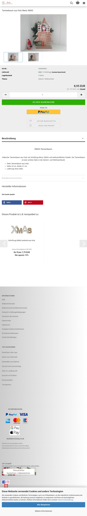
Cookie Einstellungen (9, 337)
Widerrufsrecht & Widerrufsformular (14, 308)
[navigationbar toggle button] (84, 3)
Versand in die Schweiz (10, 316)
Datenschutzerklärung (65, 500)
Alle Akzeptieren (43, 505)
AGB (3, 300)
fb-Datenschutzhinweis (10, 333)
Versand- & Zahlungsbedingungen (14, 312)
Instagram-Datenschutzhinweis (13, 329)
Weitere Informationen (43, 511)
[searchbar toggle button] (71, 3)
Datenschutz (6, 321)
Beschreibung (9, 138)
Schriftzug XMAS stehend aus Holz (21, 240)
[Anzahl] (43, 95)
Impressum (6, 325)
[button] (5, 95)
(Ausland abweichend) (58, 72)
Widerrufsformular (8, 304)
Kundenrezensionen (12, 178)
